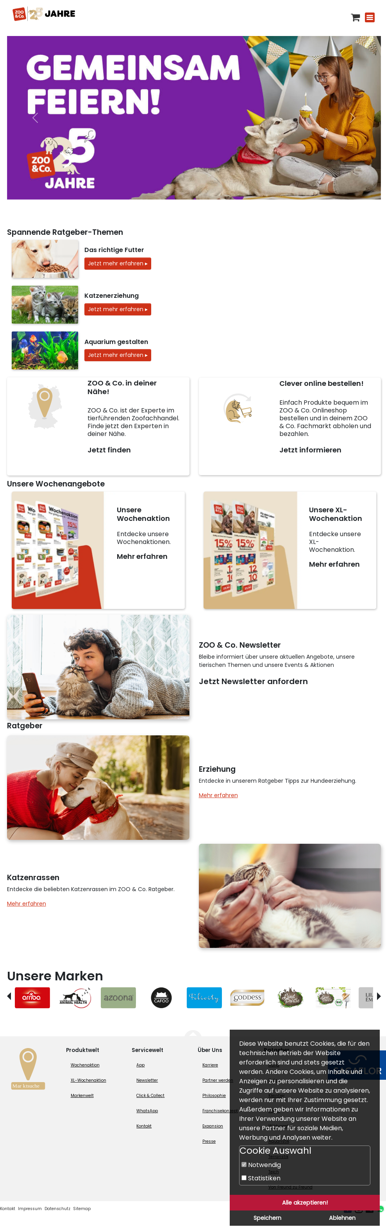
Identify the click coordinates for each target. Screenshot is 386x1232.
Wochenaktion (85, 1065)
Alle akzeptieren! (305, 1203)
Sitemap (82, 1209)
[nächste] (353, 118)
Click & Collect (150, 1096)
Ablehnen (342, 1218)
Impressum (30, 1209)
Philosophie (214, 1096)
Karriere (210, 1065)
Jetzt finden (109, 450)
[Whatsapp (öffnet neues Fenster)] (380, 1209)
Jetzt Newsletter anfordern (253, 681)
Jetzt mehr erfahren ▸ (118, 263)
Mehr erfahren (142, 556)
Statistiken (261, 1178)
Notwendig (261, 1164)
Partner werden (217, 1080)
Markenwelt (82, 1096)
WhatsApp (147, 1111)
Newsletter (147, 1080)
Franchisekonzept (220, 1111)
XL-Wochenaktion (88, 1080)
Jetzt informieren (310, 450)
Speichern (267, 1218)
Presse (209, 1141)
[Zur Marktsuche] (28, 1071)
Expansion (212, 1126)
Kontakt (144, 1126)
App (140, 1065)
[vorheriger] (35, 118)
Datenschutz (57, 1209)
